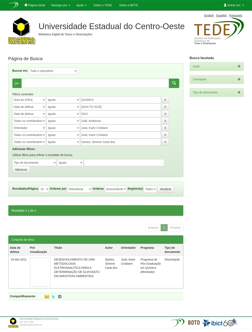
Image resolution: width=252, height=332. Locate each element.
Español (221, 15)
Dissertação (172, 259)
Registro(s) (135, 188)
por (17, 83)
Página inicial (34, 5)
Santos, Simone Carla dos (111, 263)
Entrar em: (234, 5)
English (209, 15)
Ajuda (81, 5)
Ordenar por (58, 188)
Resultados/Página (25, 188)
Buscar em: (20, 70)
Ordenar (98, 188)
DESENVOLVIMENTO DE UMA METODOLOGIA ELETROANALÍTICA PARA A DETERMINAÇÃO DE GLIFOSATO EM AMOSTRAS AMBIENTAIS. (76, 268)
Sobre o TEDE (102, 5)
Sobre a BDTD (128, 5)
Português (235, 15)
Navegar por (60, 5)
